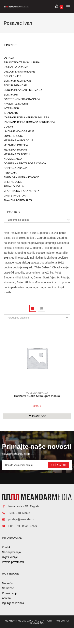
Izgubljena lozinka (13, 603)
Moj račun (8, 583)
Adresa (6, 598)
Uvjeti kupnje (10, 557)
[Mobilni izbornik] (66, 6)
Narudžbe (8, 588)
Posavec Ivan (36, 416)
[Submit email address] (58, 465)
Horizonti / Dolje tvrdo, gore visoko (37, 396)
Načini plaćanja (11, 552)
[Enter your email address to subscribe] (37, 465)
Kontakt (6, 547)
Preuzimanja (9, 593)
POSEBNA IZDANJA (37, 392)
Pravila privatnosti (13, 562)
